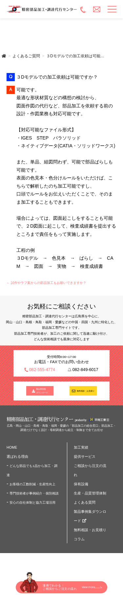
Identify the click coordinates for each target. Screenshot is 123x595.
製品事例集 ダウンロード (42, 392)
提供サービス (84, 459)
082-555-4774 (42, 370)
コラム (79, 542)
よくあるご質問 (26, 56)
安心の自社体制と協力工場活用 (32, 505)
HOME (12, 450)
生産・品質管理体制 (90, 496)
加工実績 (81, 450)
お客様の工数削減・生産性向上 (32, 487)
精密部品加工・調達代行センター (42, 9)
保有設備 (81, 487)
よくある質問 (84, 505)
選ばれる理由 (17, 459)
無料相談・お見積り (85, 392)
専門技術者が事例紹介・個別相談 (34, 496)
